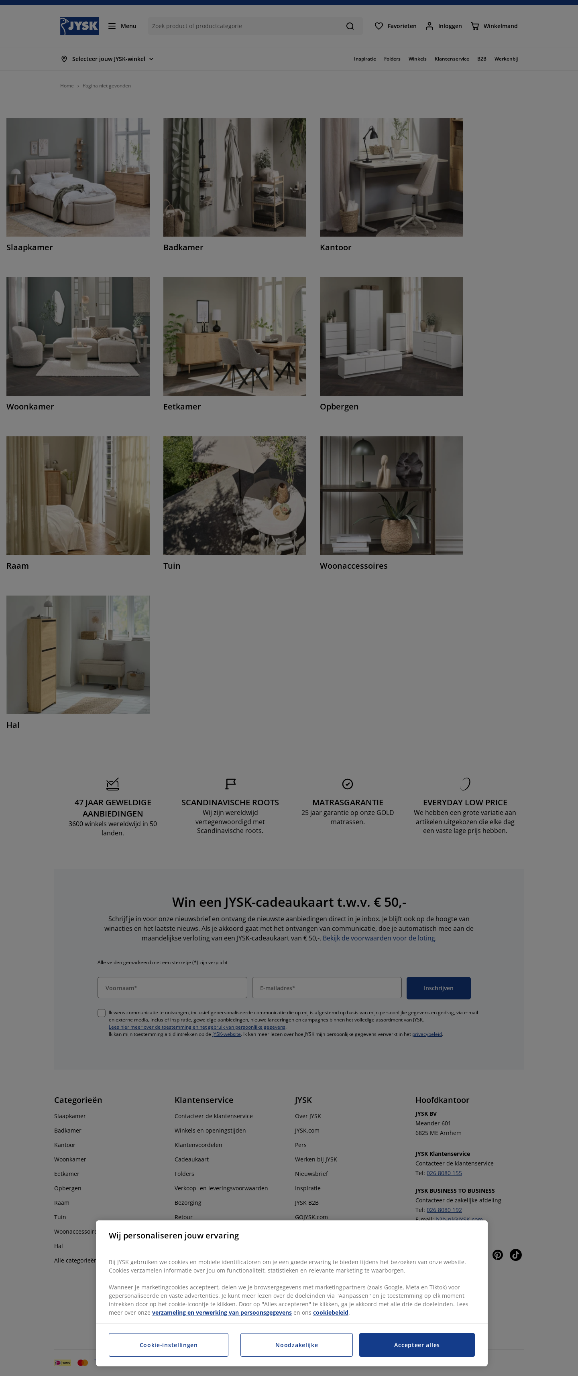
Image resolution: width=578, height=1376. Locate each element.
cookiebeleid (330, 1312)
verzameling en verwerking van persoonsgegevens (222, 1312)
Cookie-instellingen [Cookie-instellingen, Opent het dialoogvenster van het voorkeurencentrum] (169, 1345)
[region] (292, 1293)
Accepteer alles (417, 1345)
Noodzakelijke (296, 1345)
